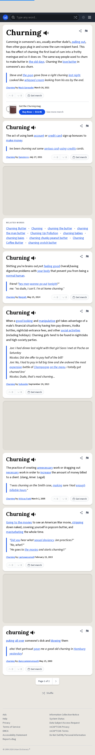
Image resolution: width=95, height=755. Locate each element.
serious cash (51, 148)
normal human (15, 276)
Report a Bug (9, 739)
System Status (57, 719)
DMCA (5, 731)
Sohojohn (23, 384)
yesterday (16, 654)
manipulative (47, 321)
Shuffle (47, 693)
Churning (10, 87)
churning (10, 661)
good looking (24, 321)
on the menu (57, 367)
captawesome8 (26, 557)
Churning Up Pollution (44, 233)
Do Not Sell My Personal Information (68, 735)
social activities (70, 330)
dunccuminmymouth (28, 661)
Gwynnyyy (23, 157)
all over (19, 641)
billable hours (18, 490)
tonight (52, 284)
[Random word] (75, 17)
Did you (15, 540)
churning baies (15, 238)
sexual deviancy (44, 540)
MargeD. (22, 297)
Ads (5, 714)
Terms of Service (11, 727)
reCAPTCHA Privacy (59, 727)
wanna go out (38, 284)
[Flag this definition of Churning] (86, 31)
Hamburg (80, 649)
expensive (16, 367)
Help (5, 719)
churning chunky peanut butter (48, 238)
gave (37, 649)
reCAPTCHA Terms (59, 731)
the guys (28, 75)
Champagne (41, 367)
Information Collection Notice (64, 714)
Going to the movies (19, 522)
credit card (55, 136)
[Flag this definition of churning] (87, 631)
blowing (56, 641)
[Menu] (89, 17)
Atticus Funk (24, 498)
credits (71, 148)
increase (45, 472)
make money (14, 140)
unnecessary (45, 468)
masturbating (14, 532)
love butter (70, 62)
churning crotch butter (42, 243)
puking (10, 641)
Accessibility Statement (15, 735)
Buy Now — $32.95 (32, 112)
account (39, 136)
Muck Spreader (26, 87)
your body (43, 271)
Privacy (6, 723)
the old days (36, 62)
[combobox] (44, 17)
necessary (12, 472)
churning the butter (60, 228)
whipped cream (34, 80)
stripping (77, 522)
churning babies (73, 233)
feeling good (52, 266)
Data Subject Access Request (65, 723)
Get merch (34, 95)
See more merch (54, 112)
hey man (24, 284)
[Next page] (55, 681)
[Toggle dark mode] (83, 17)
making (57, 485)
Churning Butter (16, 228)
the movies (31, 550)
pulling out (78, 42)
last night (74, 75)
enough (80, 485)
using (63, 148)
